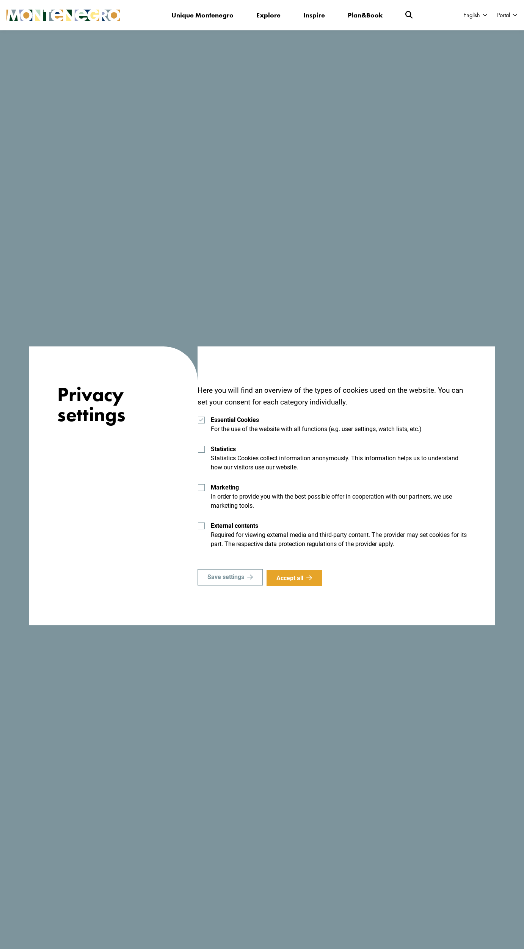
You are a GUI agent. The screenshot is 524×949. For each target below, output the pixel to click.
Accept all (291, 578)
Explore (268, 15)
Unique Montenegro (202, 15)
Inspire (314, 15)
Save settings (225, 578)
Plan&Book (365, 15)
